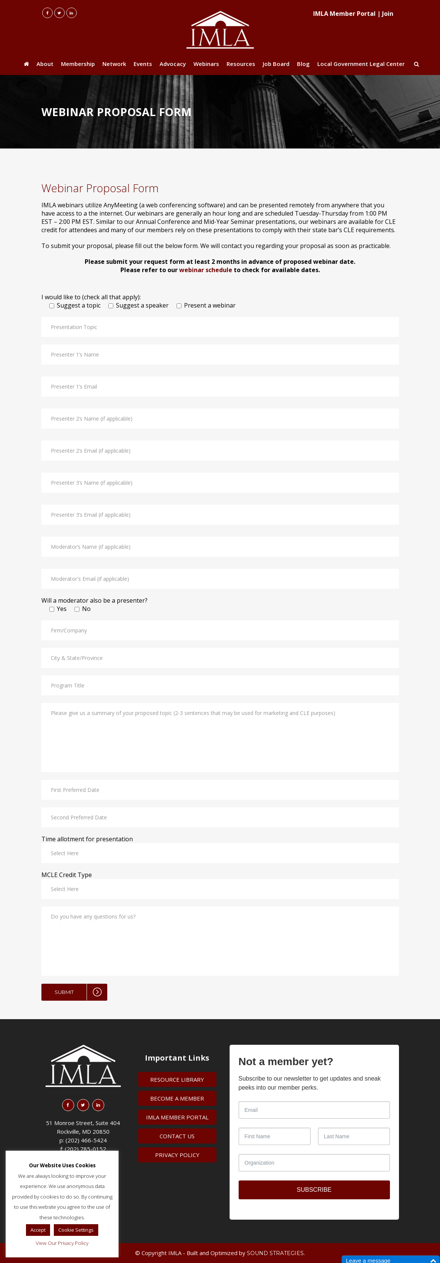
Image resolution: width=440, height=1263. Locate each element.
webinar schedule (205, 270)
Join (387, 13)
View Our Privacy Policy (62, 1243)
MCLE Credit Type (66, 875)
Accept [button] (38, 1229)
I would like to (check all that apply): (91, 297)
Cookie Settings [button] (76, 1229)
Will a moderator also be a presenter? (94, 600)
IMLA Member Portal (344, 13)
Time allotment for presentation (87, 839)
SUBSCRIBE (314, 1189)
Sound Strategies (275, 1253)
